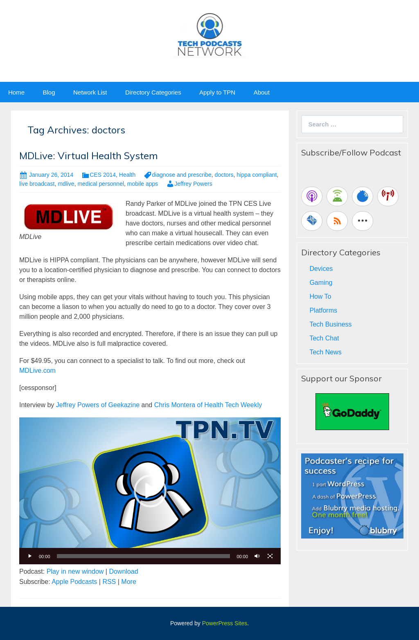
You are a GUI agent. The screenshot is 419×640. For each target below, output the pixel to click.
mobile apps (142, 183)
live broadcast (36, 183)
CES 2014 (103, 174)
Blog (49, 92)
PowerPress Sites (224, 623)
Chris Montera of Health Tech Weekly (208, 404)
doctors (224, 174)
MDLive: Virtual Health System (88, 155)
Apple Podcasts (74, 581)
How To (320, 296)
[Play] (30, 556)
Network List (90, 92)
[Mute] (257, 556)
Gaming (320, 282)
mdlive (66, 183)
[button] (150, 491)
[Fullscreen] (270, 556)
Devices (321, 268)
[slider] (143, 556)
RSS (109, 581)
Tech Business (330, 324)
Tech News (325, 352)
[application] (150, 490)
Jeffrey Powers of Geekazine (98, 404)
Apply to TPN (217, 92)
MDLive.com (37, 370)
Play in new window (75, 571)
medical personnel (100, 183)
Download (123, 571)
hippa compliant (257, 174)
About (262, 92)
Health (127, 174)
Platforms (323, 310)
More (128, 581)
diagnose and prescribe (182, 174)
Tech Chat (324, 338)
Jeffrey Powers (193, 183)
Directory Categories (153, 92)
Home (16, 92)
